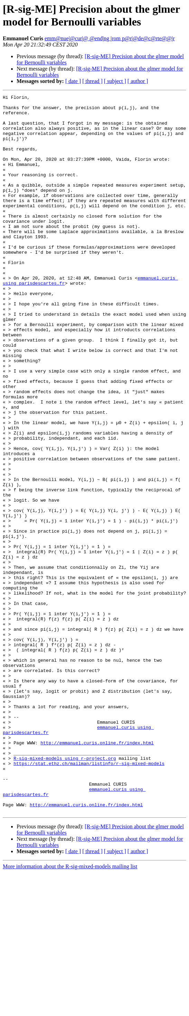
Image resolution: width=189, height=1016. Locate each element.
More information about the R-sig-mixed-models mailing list (70, 1010)
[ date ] (73, 81)
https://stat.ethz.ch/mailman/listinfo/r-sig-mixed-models (88, 897)
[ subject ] (115, 81)
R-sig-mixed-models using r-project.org (64, 891)
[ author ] (137, 81)
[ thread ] (92, 81)
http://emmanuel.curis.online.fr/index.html (97, 873)
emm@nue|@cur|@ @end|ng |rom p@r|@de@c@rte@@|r (110, 38)
